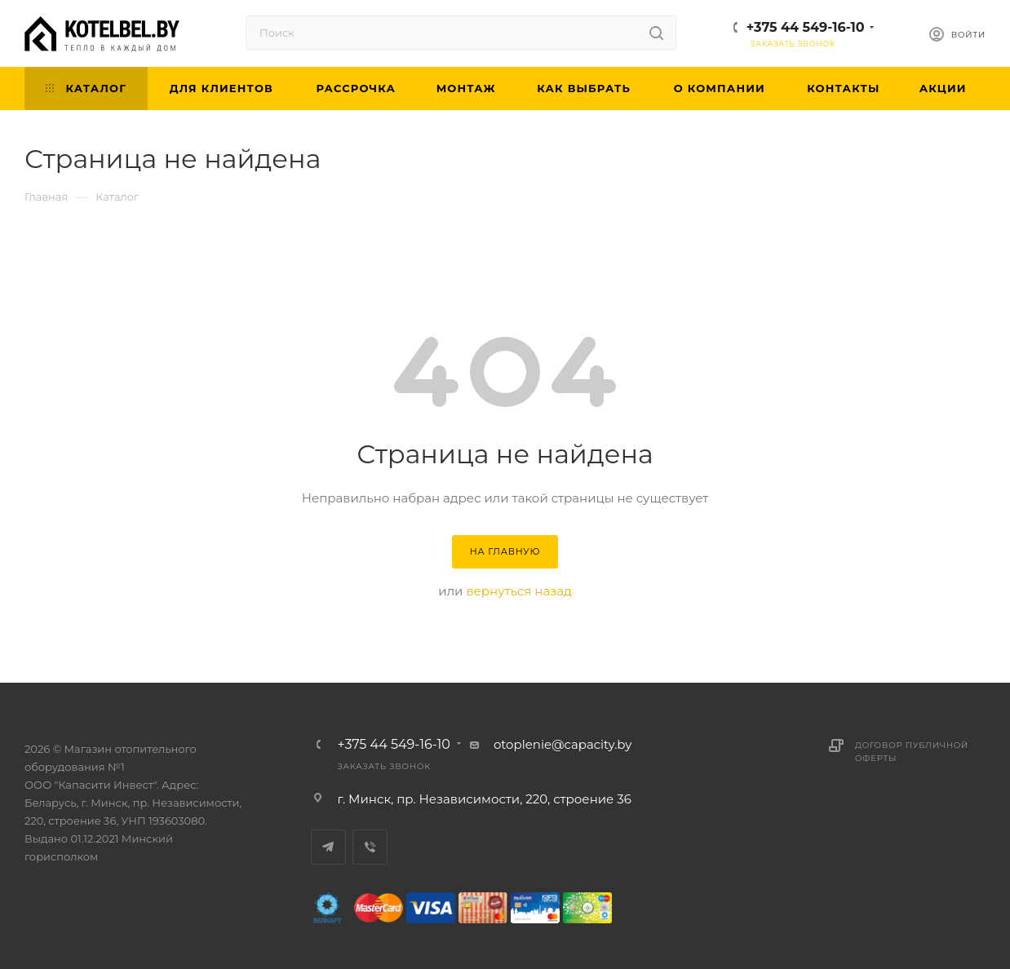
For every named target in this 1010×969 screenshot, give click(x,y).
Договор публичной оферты (911, 751)
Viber (370, 847)
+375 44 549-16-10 (805, 27)
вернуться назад (518, 591)
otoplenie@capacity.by (563, 744)
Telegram (328, 847)
